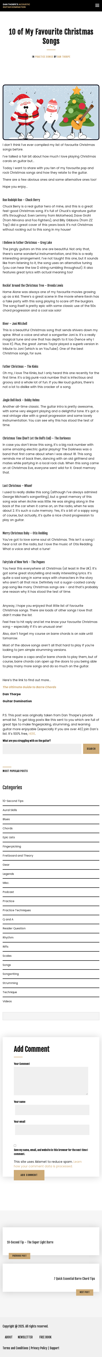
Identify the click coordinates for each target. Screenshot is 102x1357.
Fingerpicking (12, 846)
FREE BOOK (45, 1337)
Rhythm (8, 937)
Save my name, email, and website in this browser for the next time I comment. (51, 1152)
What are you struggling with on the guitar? (27, 740)
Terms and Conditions (15, 1348)
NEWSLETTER (25, 1337)
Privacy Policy (39, 1348)
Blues (6, 819)
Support (54, 1348)
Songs (50, 56)
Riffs (5, 947)
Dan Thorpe (63, 56)
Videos (7, 1001)
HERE (32, 734)
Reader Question (14, 928)
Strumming (10, 983)
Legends (8, 874)
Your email (19, 1121)
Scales (7, 956)
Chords (8, 828)
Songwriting (11, 974)
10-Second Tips (13, 801)
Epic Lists (9, 837)
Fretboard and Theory (18, 856)
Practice (40, 56)
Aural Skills (10, 810)
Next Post (85, 1292)
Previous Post (19, 1256)
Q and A (8, 919)
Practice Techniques (17, 910)
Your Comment (22, 1064)
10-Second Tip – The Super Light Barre (30, 1242)
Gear (6, 865)
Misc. (6, 883)
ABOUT (9, 1337)
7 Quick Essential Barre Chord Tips (74, 1279)
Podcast (8, 892)
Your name (19, 1102)
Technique (10, 992)
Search (91, 748)
